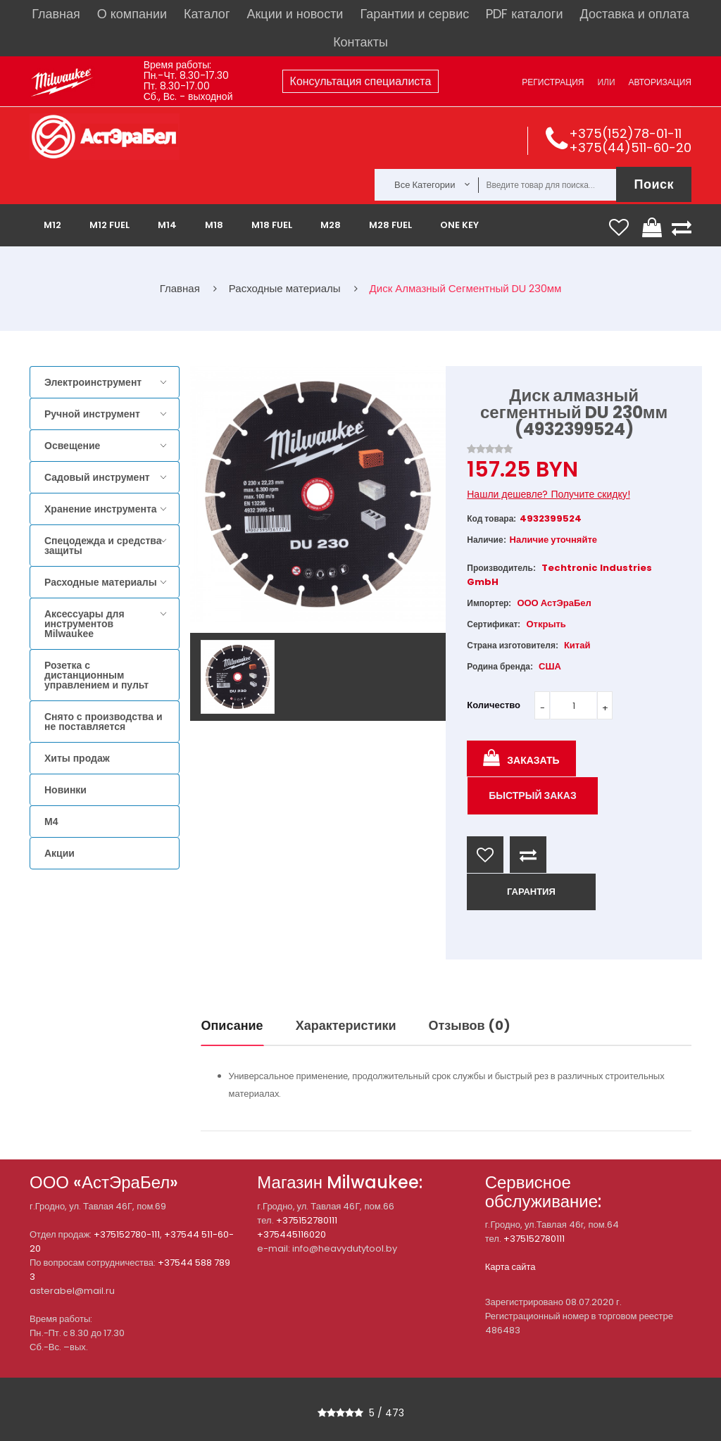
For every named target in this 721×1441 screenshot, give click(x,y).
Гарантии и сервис (414, 14)
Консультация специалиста (361, 81)
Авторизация (660, 82)
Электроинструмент (93, 382)
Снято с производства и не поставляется (103, 721)
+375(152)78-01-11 (625, 133)
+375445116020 (291, 1234)
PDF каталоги (524, 14)
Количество (493, 705)
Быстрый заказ (533, 795)
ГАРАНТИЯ (531, 891)
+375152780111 (306, 1220)
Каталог (207, 14)
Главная (56, 14)
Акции (59, 853)
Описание (232, 1025)
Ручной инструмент (92, 414)
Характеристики (346, 1025)
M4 (51, 821)
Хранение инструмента (100, 509)
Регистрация (553, 82)
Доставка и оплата (634, 14)
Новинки (65, 789)
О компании (132, 14)
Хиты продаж (77, 758)
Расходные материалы (100, 582)
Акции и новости (294, 14)
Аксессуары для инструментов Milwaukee (84, 623)
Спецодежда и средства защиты (102, 545)
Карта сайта (510, 1266)
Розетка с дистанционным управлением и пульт (96, 675)
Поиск (654, 184)
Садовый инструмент (97, 477)
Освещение (72, 445)
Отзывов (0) (469, 1025)
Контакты (360, 42)
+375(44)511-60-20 (630, 147)
